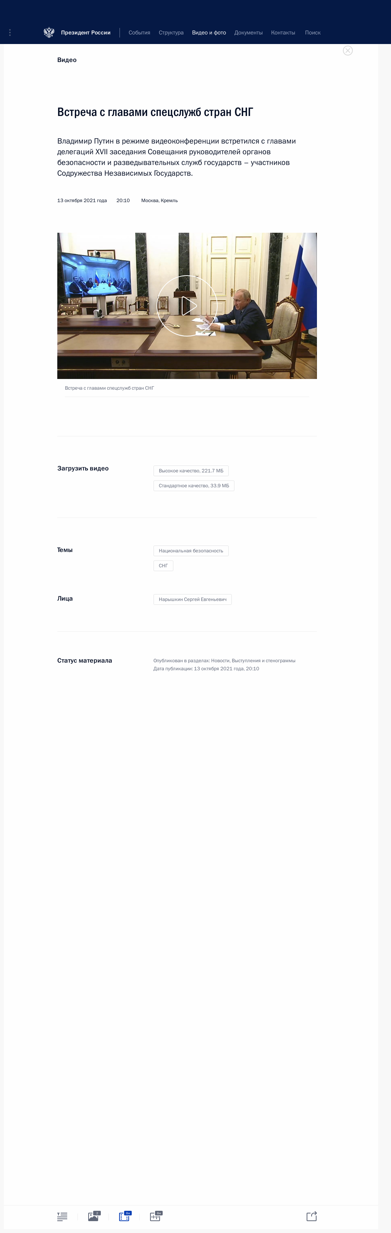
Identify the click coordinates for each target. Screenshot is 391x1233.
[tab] (62, 1216)
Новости (220, 660)
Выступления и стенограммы (264, 660)
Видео (67, 60)
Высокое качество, (191, 470)
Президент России (86, 11)
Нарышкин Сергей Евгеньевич (192, 599)
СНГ (163, 565)
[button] (12, 11)
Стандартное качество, (194, 485)
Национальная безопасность (191, 550)
